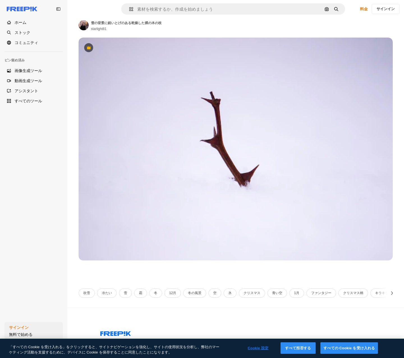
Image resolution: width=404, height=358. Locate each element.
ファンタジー (321, 293)
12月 (172, 293)
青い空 (277, 293)
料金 (364, 9)
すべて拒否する (298, 351)
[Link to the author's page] (84, 25)
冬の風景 (194, 293)
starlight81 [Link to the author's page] (98, 29)
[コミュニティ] (33, 42)
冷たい (107, 293)
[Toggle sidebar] (58, 8)
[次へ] (392, 293)
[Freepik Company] (115, 332)
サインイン (386, 9)
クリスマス (252, 293)
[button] (129, 9)
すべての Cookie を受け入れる (349, 351)
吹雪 (86, 293)
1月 (296, 293)
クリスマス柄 (353, 293)
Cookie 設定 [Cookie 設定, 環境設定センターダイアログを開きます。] (258, 351)
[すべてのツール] (33, 100)
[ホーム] (33, 22)
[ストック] (33, 32)
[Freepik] (22, 9)
